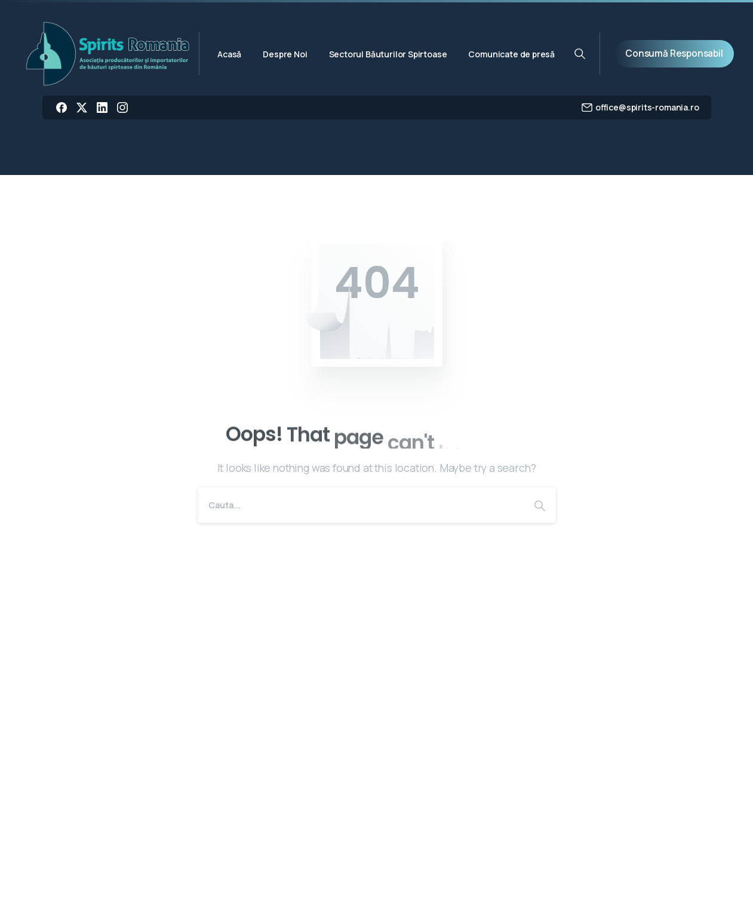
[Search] (361, 505)
